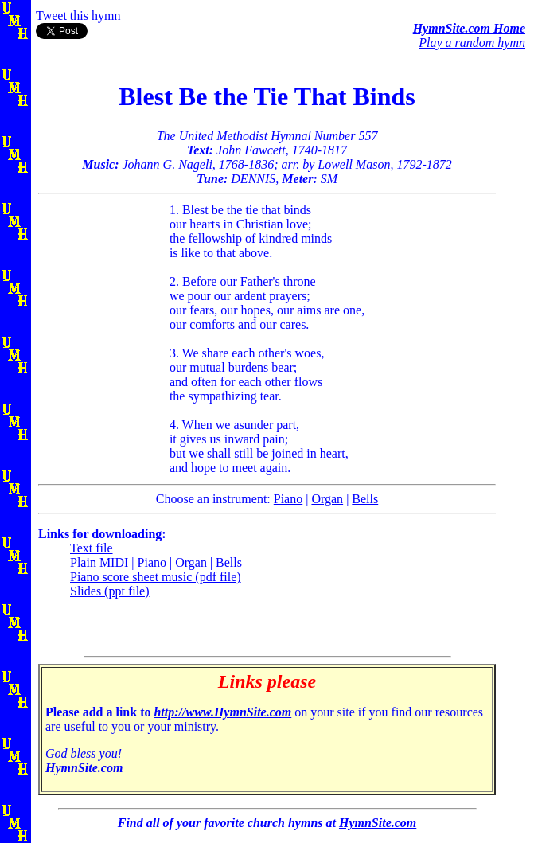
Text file (91, 548)
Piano (288, 498)
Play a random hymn (472, 42)
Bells (365, 498)
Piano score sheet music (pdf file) (155, 576)
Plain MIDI (99, 562)
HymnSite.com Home (469, 28)
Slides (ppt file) (110, 591)
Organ (327, 498)
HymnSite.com (377, 822)
